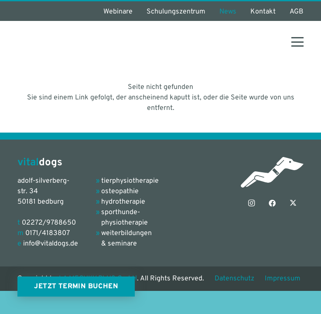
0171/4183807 (47, 233)
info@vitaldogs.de (50, 243)
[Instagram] (251, 203)
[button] (297, 42)
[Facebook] (272, 203)
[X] (293, 203)
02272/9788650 (49, 222)
